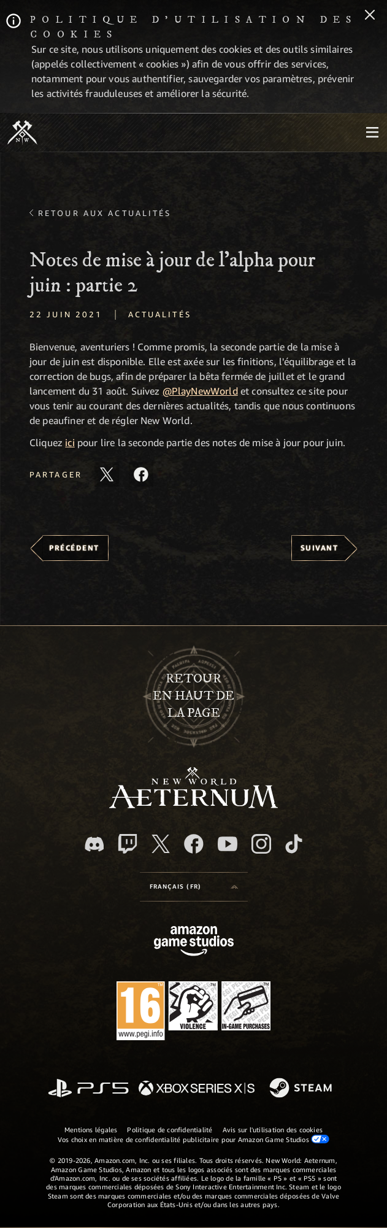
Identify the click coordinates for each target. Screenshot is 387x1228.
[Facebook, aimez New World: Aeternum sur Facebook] (194, 844)
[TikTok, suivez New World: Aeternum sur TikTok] (293, 844)
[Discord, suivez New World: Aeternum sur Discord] (94, 844)
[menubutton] (372, 132)
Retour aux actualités (105, 213)
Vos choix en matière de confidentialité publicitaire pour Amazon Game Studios (193, 1139)
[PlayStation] (88, 1089)
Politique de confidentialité (169, 1129)
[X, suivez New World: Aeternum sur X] (160, 844)
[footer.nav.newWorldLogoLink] (193, 805)
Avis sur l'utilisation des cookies (273, 1129)
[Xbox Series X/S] (196, 1089)
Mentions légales (91, 1129)
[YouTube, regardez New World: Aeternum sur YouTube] (227, 844)
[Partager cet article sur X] (106, 474)
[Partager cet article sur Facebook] (141, 474)
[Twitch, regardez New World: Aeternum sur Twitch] (127, 844)
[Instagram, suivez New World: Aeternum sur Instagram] (261, 844)
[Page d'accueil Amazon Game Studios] (194, 942)
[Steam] (302, 1089)
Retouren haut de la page (193, 696)
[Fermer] (370, 16)
